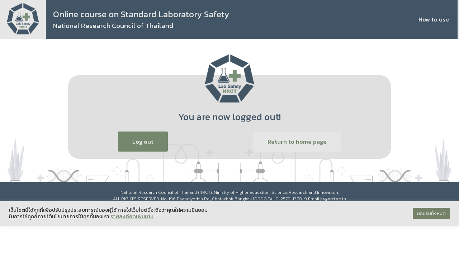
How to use (433, 19)
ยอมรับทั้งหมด (431, 213)
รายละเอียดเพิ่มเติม (131, 216)
